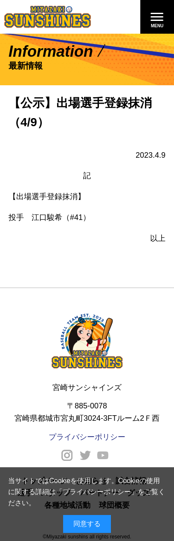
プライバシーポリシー (97, 491)
